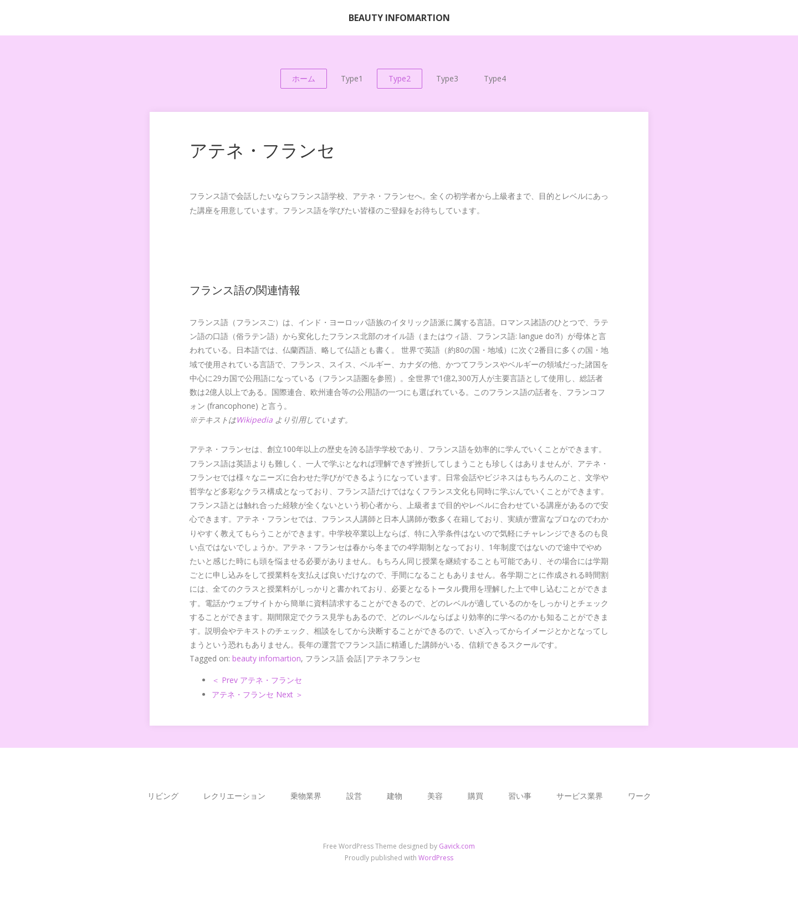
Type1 (352, 78)
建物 (394, 795)
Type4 (495, 78)
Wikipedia (254, 419)
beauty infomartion (266, 658)
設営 (354, 795)
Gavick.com (457, 846)
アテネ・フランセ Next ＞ (257, 694)
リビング (162, 795)
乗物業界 (305, 795)
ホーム (303, 78)
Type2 (399, 78)
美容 (435, 795)
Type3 (447, 78)
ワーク (639, 795)
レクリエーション (234, 795)
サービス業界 (579, 795)
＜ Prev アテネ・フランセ (257, 680)
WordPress (435, 857)
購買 (475, 795)
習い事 (519, 795)
